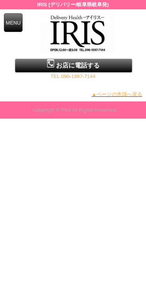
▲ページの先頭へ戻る (116, 94)
